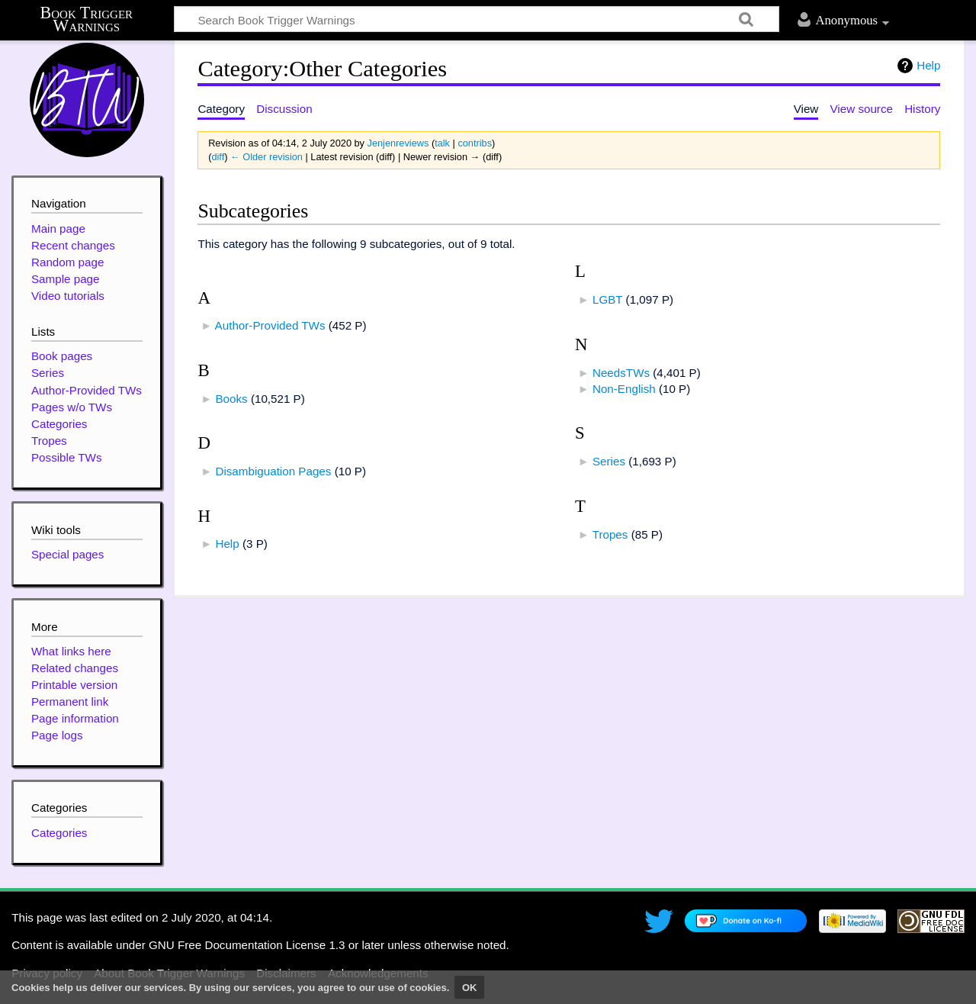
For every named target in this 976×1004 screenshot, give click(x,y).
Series (608, 461)
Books (231, 398)
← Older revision (266, 157)
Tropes (610, 534)
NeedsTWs (621, 372)
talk (442, 143)
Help (928, 65)
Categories (59, 832)
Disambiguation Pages (273, 471)
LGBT (607, 299)
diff (217, 157)
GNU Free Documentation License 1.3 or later (266, 944)
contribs (475, 143)
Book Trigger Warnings (86, 19)
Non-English (624, 388)
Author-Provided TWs (270, 325)
